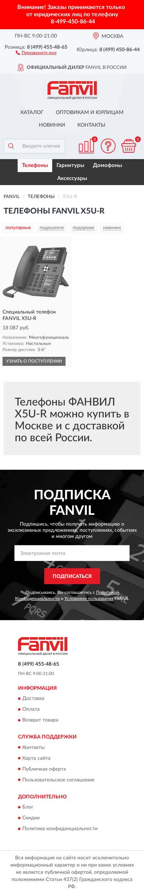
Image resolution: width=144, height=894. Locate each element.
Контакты (91, 125)
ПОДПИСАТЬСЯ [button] (72, 576)
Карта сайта (36, 758)
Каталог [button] (32, 112)
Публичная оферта (44, 769)
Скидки (31, 817)
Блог (27, 807)
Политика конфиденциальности (60, 828)
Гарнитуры (70, 165)
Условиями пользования (88, 598)
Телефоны (35, 165)
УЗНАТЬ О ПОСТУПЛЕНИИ (34, 361)
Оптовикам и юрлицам (89, 112)
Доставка (33, 698)
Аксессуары (72, 178)
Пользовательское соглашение (58, 780)
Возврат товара (40, 720)
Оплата (31, 709)
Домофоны (107, 165)
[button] (36, 52)
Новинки (52, 125)
